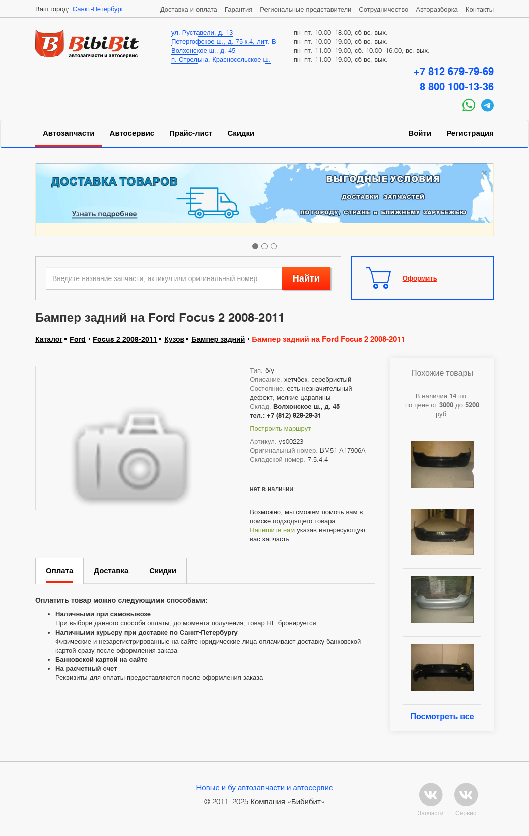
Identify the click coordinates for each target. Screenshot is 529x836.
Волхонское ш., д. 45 (203, 50)
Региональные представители (305, 9)
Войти (419, 133)
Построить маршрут (280, 428)
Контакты (480, 9)
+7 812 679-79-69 (454, 71)
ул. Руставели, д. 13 (202, 32)
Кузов (174, 339)
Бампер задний (218, 339)
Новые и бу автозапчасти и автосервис (264, 787)
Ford (78, 339)
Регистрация (470, 133)
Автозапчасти (69, 133)
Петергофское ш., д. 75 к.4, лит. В (223, 41)
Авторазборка (437, 9)
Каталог (48, 339)
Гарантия (238, 9)
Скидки (241, 133)
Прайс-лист (190, 133)
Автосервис (132, 133)
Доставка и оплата (188, 9)
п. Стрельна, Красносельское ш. (221, 59)
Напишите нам (272, 530)
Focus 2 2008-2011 (125, 339)
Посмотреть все (442, 716)
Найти (306, 278)
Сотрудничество (383, 9)
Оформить (420, 278)
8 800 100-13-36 (457, 87)
